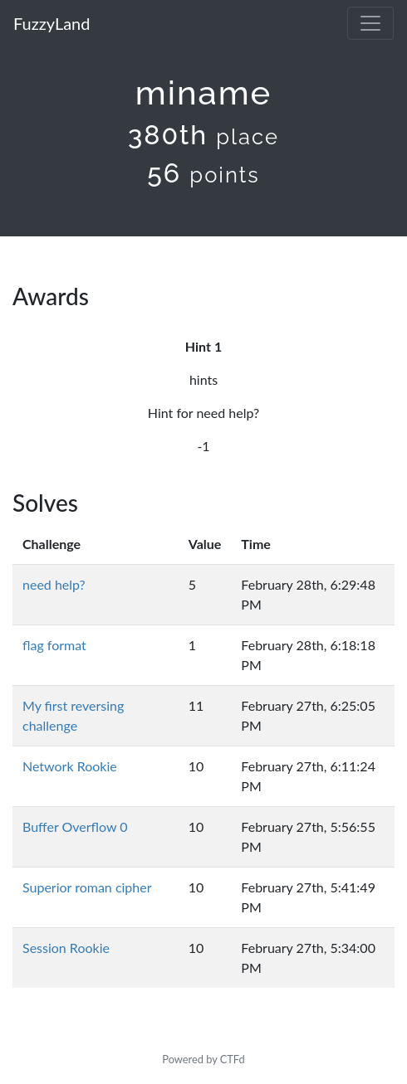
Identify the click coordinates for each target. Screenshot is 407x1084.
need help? (54, 584)
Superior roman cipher (87, 887)
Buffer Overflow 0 (75, 826)
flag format (54, 645)
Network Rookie (69, 766)
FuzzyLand (51, 23)
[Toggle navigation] (370, 23)
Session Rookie (66, 947)
